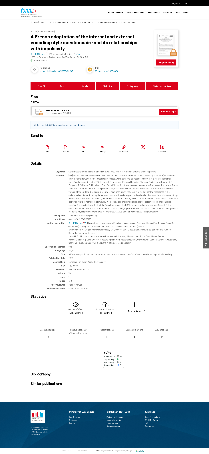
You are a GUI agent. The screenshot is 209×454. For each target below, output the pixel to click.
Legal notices (113, 423)
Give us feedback (115, 12)
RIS (47, 151)
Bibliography (132, 86)
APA (84, 151)
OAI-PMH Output (152, 420)
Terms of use (66, 451)
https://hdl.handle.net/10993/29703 (56, 71)
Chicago (102, 151)
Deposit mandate (153, 417)
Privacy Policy (83, 451)
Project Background (116, 417)
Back (36, 22)
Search (73, 423)
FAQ (147, 423)
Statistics (167, 12)
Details (84, 86)
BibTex (66, 151)
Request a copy (166, 62)
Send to (63, 86)
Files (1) (41, 86)
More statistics (134, 311)
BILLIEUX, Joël (77, 223)
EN (186, 3)
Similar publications (162, 86)
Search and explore (135, 12)
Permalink (123, 151)
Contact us (150, 426)
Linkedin (162, 151)
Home (42, 22)
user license (79, 125)
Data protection (114, 426)
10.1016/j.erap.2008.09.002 (107, 71)
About (185, 12)
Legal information (115, 420)
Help (178, 12)
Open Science (154, 12)
